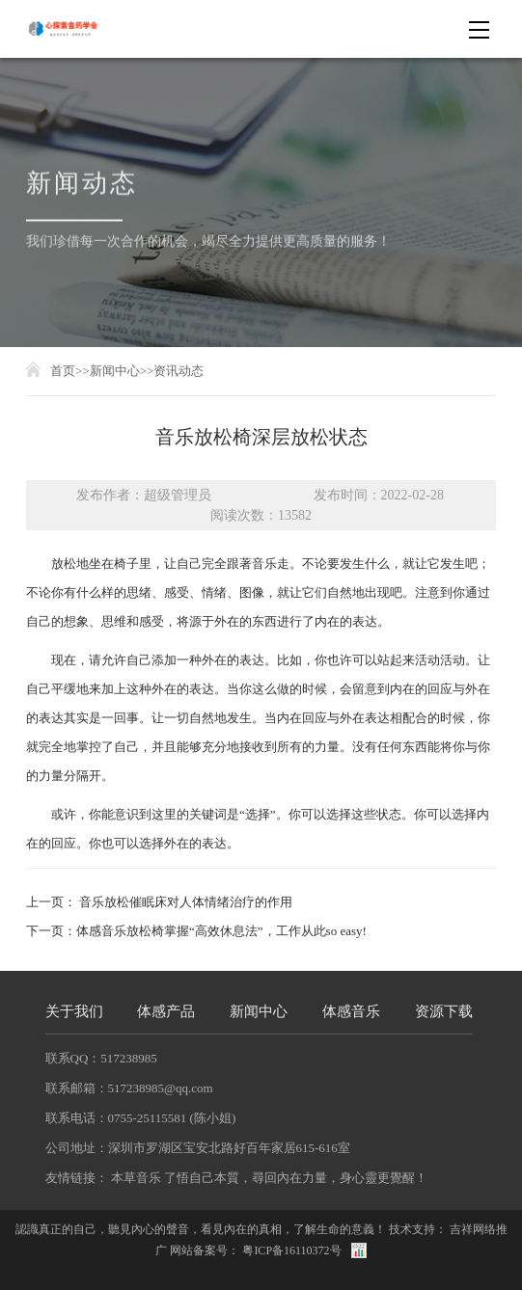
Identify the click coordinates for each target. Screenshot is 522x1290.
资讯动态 (178, 370)
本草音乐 (136, 1177)
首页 (62, 370)
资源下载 (444, 1012)
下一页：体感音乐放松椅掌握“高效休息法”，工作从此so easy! (196, 931)
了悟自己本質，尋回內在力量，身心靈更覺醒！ (295, 1177)
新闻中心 (115, 370)
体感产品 (166, 1012)
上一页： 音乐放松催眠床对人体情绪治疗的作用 (159, 902)
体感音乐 (351, 1012)
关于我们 (74, 1012)
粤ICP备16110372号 (291, 1250)
